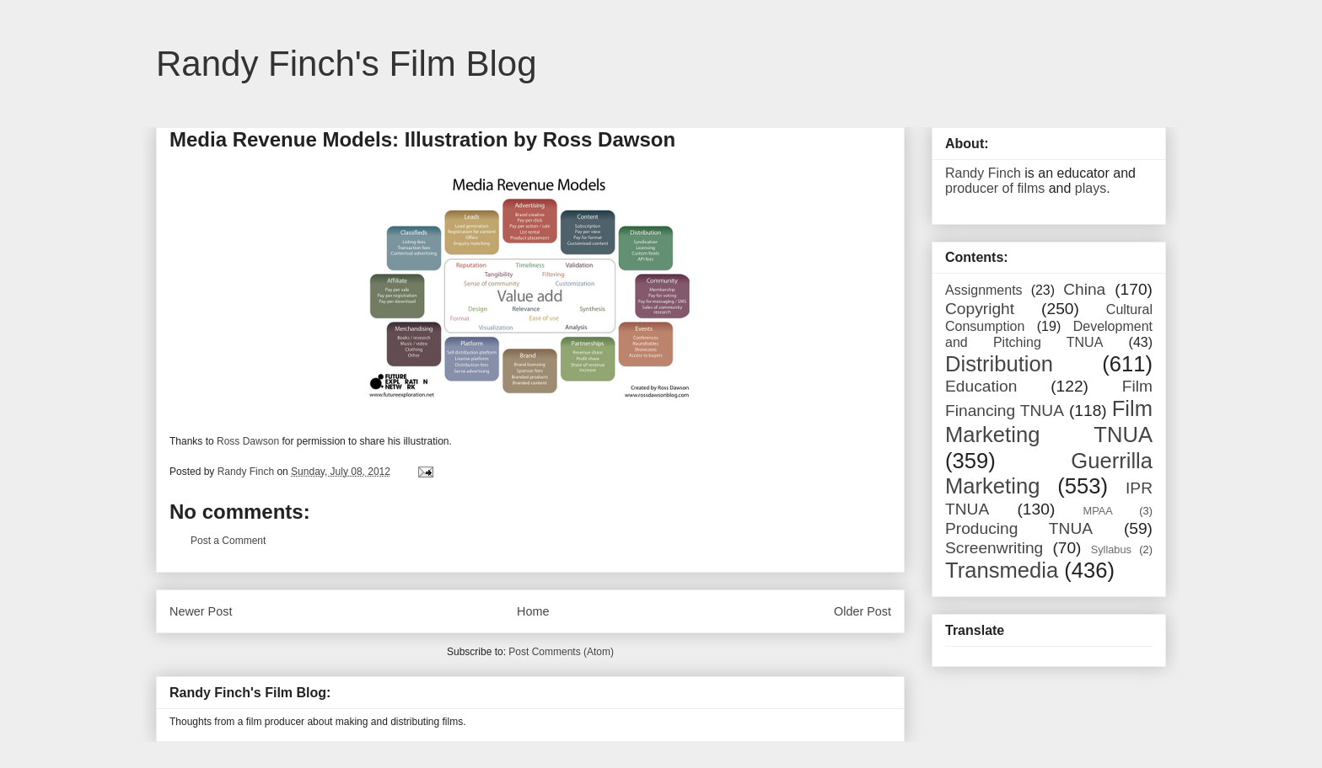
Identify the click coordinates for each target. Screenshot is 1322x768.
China (1084, 289)
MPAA (1098, 510)
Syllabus (1111, 549)
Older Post (862, 611)
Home (533, 611)
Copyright (979, 308)
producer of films (995, 188)
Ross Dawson (248, 441)
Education (981, 386)
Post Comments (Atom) (561, 652)
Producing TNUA (1019, 528)
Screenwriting (994, 548)
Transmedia (1001, 570)
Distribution (999, 364)
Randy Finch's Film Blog (346, 63)
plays (1090, 188)
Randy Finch (983, 173)
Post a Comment (228, 541)
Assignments (984, 290)
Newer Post (200, 611)
